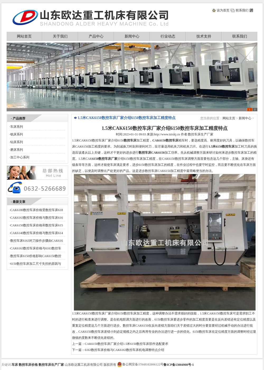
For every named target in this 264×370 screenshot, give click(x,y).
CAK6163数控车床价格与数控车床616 (36, 218)
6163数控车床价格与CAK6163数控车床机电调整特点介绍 (124, 350)
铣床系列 (16, 134)
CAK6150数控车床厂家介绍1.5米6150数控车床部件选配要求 (126, 344)
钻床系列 (16, 142)
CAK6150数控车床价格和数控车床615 (36, 225)
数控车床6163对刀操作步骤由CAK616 (36, 241)
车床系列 (16, 127)
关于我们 (60, 36)
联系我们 (242, 10)
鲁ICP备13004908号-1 (178, 365)
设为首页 (223, 10)
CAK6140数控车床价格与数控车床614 (36, 233)
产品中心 (96, 36)
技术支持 (203, 36)
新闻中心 (132, 36)
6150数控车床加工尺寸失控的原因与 (35, 264)
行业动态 (168, 36)
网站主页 (229, 118)
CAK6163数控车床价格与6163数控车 (35, 248)
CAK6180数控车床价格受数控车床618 (36, 210)
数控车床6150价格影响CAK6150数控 (35, 256)
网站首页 (24, 36)
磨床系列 (16, 150)
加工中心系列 (19, 157)
